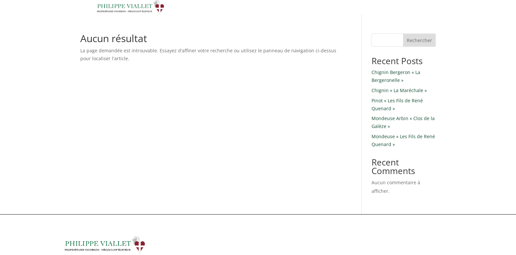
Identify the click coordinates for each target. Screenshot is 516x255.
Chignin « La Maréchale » (399, 90)
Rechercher (419, 40)
